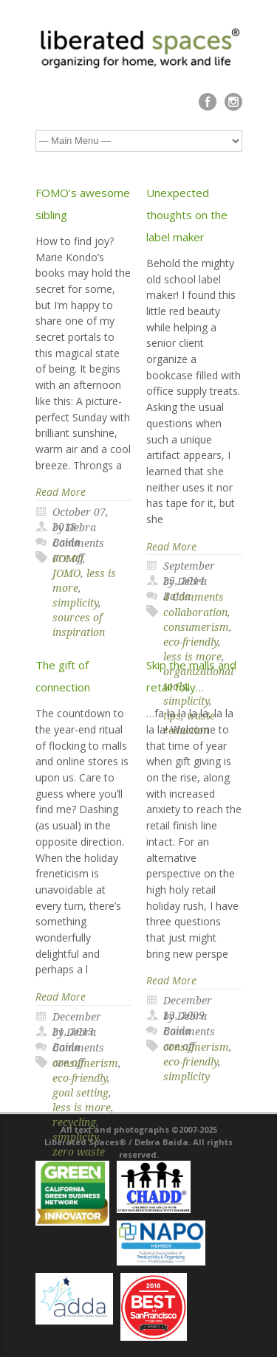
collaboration (195, 612)
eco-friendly (79, 1078)
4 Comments (193, 597)
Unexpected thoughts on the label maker (187, 214)
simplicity (75, 603)
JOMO (66, 573)
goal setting (80, 1093)
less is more (81, 1107)
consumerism (196, 627)
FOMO (67, 558)
